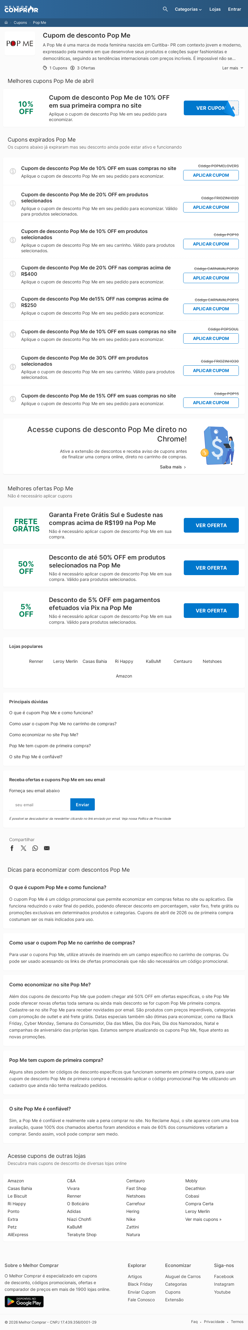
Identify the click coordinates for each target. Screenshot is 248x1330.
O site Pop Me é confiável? (35, 756)
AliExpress (18, 1234)
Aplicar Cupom (211, 175)
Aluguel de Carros (183, 1276)
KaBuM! (153, 661)
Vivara (73, 1188)
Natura (133, 1234)
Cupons (20, 22)
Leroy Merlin (65, 661)
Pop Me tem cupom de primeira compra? (50, 745)
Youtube (222, 1292)
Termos (237, 1322)
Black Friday (140, 1284)
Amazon (124, 675)
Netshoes (212, 661)
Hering (132, 1211)
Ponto (13, 1211)
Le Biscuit (17, 1196)
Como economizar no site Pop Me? (43, 734)
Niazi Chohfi (79, 1219)
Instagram (224, 1284)
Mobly (191, 1180)
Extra (13, 1219)
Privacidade (214, 1322)
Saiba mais (173, 466)
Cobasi (192, 1196)
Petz (12, 1226)
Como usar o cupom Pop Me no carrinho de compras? (63, 723)
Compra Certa (199, 1203)
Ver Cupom (217, 108)
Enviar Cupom (142, 1292)
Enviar (82, 804)
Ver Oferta (211, 525)
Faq (194, 1322)
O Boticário (78, 1203)
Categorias (176, 1284)
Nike (130, 1219)
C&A (71, 1180)
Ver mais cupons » (203, 1219)
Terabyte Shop (82, 1234)
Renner (36, 661)
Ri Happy (124, 661)
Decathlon (195, 1188)
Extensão (174, 1299)
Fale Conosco (141, 1299)
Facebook (224, 1276)
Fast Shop (136, 1188)
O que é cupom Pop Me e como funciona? (51, 712)
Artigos (135, 1276)
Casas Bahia (95, 661)
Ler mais (232, 68)
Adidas (74, 1211)
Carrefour (135, 1203)
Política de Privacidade (154, 818)
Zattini (132, 1226)
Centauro (183, 661)
